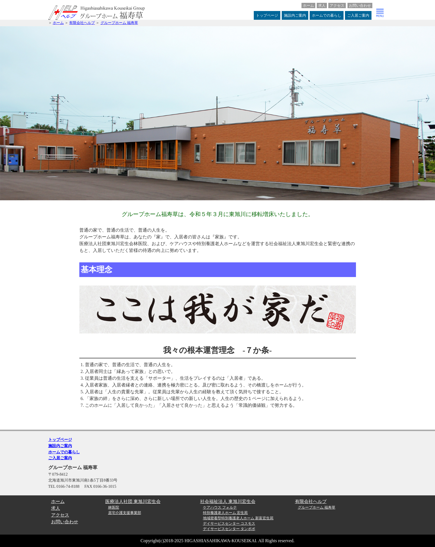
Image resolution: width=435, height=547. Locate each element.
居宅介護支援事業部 (124, 513)
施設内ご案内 (295, 15)
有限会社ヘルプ (82, 23)
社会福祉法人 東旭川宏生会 (227, 501)
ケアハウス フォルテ (220, 507)
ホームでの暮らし (326, 15)
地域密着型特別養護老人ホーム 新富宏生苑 (238, 518)
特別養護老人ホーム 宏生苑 (225, 513)
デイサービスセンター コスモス (229, 524)
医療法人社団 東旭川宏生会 (133, 501)
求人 (321, 5)
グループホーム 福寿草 (119, 23)
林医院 (113, 507)
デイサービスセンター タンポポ (229, 529)
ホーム (308, 5)
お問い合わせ (360, 5)
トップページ (267, 15)
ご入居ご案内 (358, 15)
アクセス (337, 5)
